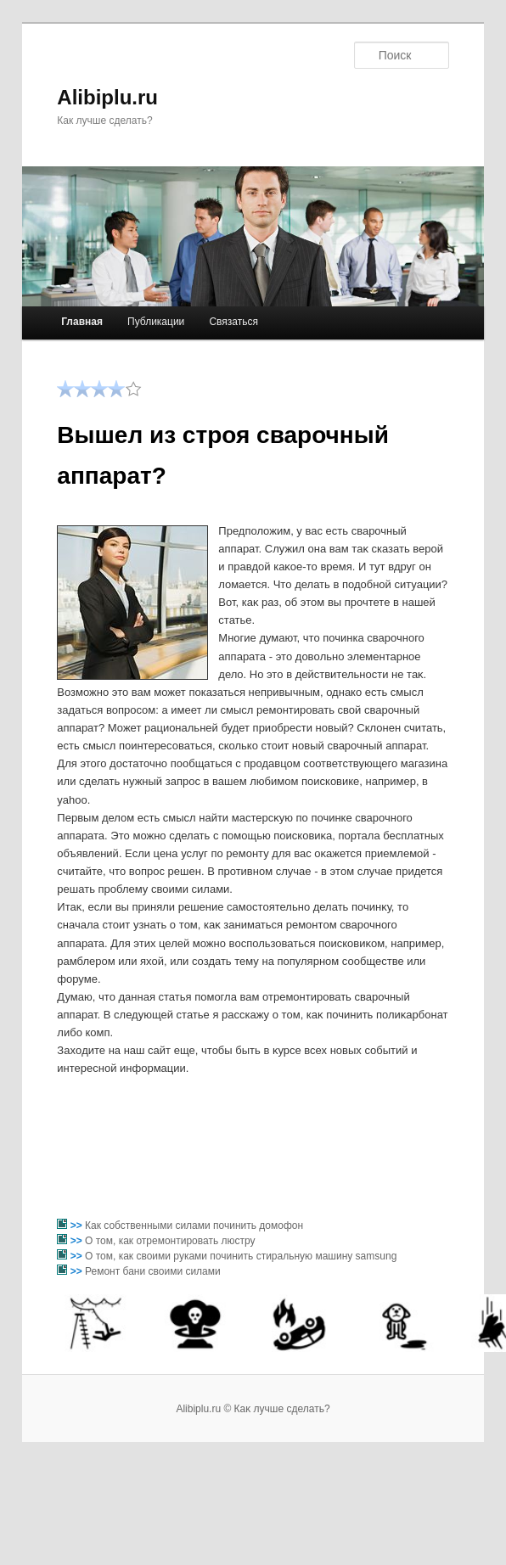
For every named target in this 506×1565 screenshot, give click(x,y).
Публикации (155, 322)
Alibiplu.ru (107, 97)
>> (77, 1225)
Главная (82, 322)
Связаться (233, 322)
